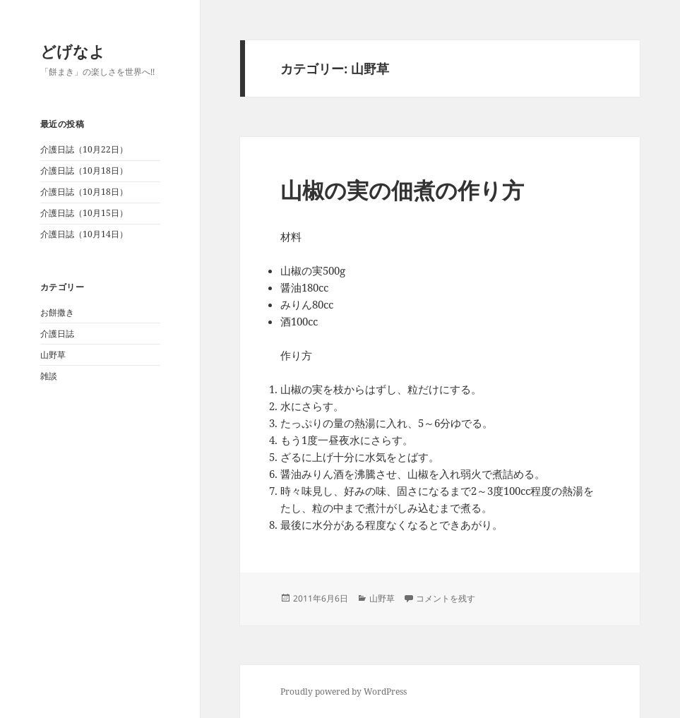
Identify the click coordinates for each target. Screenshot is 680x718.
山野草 (53, 355)
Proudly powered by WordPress (343, 692)
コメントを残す (445, 598)
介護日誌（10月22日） (84, 149)
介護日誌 (57, 334)
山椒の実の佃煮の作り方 (402, 190)
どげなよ (72, 50)
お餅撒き (57, 312)
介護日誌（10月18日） (84, 170)
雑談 (48, 376)
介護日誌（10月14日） (84, 234)
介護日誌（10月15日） (84, 213)
